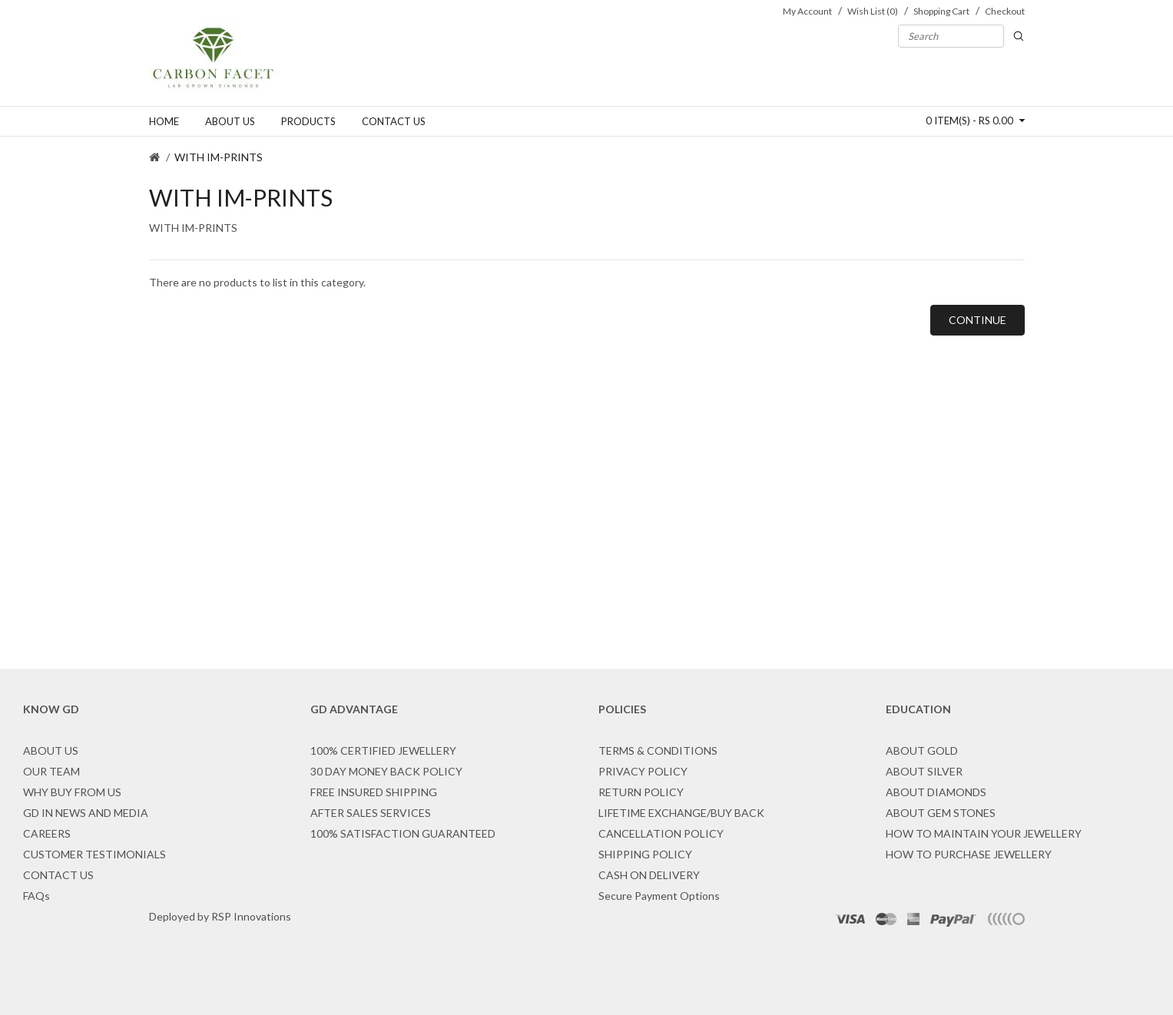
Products (308, 121)
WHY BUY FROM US (72, 791)
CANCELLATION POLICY (661, 833)
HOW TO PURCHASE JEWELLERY (969, 854)
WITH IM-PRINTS (218, 157)
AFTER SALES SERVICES (370, 812)
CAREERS (47, 833)
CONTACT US (58, 874)
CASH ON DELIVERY (649, 874)
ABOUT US (50, 750)
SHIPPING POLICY (645, 854)
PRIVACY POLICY (643, 771)
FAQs (36, 895)
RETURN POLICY (641, 791)
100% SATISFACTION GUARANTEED (402, 833)
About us (230, 121)
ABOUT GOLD (922, 750)
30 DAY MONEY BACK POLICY (386, 771)
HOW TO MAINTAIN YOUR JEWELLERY (984, 833)
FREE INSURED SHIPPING (373, 791)
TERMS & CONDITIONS (657, 750)
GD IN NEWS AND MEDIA (85, 812)
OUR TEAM (51, 771)
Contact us (394, 121)
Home (164, 121)
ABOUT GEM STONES (941, 812)
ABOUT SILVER (924, 771)
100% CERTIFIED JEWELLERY (383, 750)
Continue (977, 319)
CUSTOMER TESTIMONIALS (94, 854)
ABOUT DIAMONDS (936, 791)
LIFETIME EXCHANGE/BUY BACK (681, 812)
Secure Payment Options (659, 895)
